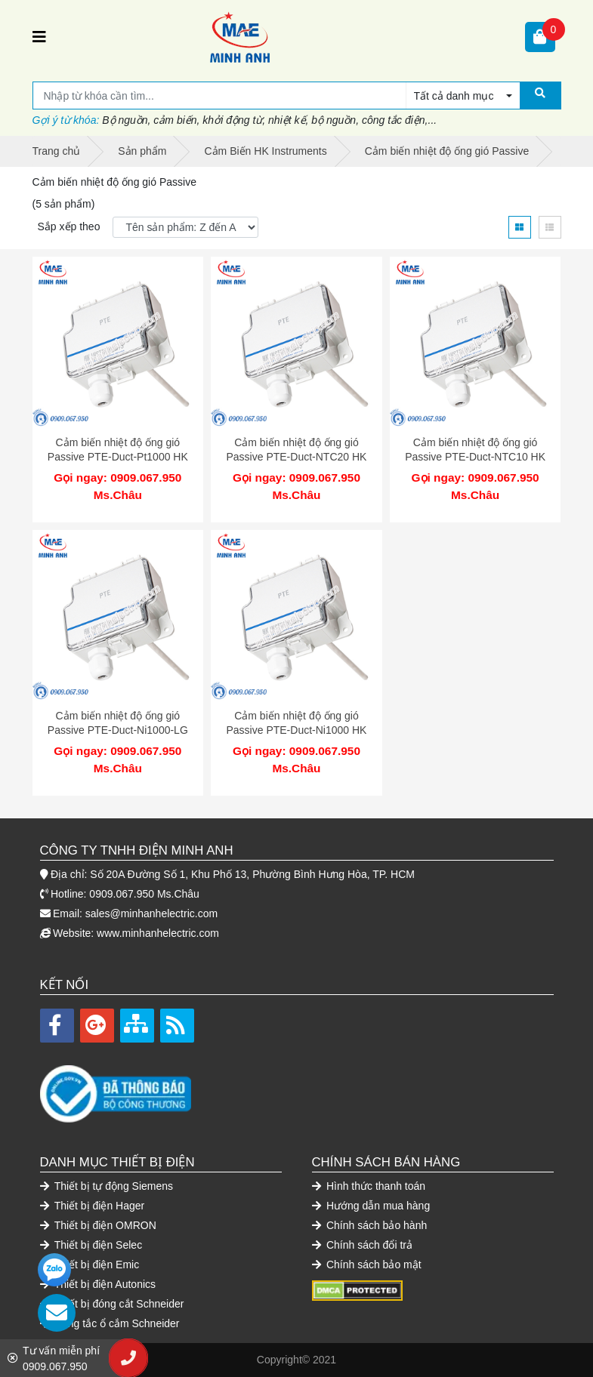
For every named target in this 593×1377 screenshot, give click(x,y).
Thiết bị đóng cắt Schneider (112, 1304)
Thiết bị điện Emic (90, 1264)
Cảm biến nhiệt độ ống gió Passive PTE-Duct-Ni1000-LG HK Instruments (118, 730)
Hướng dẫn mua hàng (371, 1206)
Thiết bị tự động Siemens (107, 1186)
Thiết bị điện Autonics (98, 1284)
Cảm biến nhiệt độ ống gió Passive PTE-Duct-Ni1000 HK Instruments (296, 730)
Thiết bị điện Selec (91, 1245)
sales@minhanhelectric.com (151, 913)
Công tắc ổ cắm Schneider (110, 1323)
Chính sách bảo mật (367, 1264)
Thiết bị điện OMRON (98, 1225)
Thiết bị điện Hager (92, 1206)
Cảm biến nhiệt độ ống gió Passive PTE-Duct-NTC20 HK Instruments (296, 457)
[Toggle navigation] (39, 37)
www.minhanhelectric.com (158, 933)
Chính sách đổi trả (362, 1245)
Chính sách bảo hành (370, 1225)
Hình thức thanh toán (369, 1186)
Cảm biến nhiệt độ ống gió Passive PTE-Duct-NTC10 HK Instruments (475, 457)
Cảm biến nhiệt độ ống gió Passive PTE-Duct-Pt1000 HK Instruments (118, 457)
